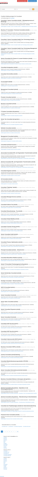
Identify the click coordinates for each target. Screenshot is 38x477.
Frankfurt (5, 437)
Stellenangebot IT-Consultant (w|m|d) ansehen (9, 85)
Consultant (5, 450)
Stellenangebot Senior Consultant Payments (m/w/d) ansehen (12, 313)
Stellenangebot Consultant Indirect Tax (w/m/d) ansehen (11, 207)
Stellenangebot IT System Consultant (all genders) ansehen (11, 115)
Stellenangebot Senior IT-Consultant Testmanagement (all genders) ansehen (14, 269)
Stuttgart (5, 443)
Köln (4, 442)
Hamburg (5, 439)
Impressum (2, 476)
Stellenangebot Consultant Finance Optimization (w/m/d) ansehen (13, 246)
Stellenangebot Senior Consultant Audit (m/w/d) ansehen (11, 238)
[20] (17, 431)
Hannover (5, 448)
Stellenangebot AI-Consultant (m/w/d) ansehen (9, 183)
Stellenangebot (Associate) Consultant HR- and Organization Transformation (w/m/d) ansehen (18, 158)
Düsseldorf (5, 444)
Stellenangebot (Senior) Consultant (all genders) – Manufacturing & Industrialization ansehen (17, 402)
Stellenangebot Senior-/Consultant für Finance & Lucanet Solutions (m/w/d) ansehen (16, 63)
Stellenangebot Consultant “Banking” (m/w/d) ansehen (10, 193)
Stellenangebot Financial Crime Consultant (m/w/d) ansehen (12, 418)
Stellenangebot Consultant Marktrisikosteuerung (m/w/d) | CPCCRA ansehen (15, 366)
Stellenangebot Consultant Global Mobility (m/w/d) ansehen (11, 223)
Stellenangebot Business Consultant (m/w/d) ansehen (10, 107)
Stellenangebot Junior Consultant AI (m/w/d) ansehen (10, 298)
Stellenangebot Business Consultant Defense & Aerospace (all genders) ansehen (15, 384)
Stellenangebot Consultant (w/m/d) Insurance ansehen (11, 149)
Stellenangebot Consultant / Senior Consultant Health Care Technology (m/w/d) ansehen (17, 44)
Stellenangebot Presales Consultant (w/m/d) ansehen (10, 100)
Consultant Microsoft (26, 426)
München (5, 438)
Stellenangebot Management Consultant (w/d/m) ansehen (11, 141)
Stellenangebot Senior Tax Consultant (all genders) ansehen (12, 124)
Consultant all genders (18, 426)
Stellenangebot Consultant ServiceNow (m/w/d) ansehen (11, 78)
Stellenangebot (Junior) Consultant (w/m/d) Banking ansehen (12, 357)
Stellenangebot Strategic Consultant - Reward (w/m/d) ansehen (12, 283)
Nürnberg (5, 469)
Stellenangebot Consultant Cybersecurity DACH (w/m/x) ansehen (12, 343)
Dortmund (5, 445)
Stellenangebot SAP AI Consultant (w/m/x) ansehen (10, 291)
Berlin (5, 441)
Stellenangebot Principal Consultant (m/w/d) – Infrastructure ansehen (13, 254)
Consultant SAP (5, 426)
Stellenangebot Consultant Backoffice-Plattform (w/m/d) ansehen (12, 260)
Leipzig (5, 446)
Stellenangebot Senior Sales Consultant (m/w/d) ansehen (11, 305)
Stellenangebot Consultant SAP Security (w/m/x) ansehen (11, 327)
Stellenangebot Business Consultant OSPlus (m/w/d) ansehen (12, 351)
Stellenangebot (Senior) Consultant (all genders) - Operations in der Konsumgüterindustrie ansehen (19, 393)
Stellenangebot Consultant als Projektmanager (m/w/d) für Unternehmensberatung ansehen (17, 411)
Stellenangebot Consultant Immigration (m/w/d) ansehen (11, 70)
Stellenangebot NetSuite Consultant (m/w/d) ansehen (10, 132)
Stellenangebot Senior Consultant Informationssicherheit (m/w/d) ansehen (14, 375)
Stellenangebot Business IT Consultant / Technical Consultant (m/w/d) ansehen (15, 35)
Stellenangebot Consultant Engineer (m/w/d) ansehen (10, 175)
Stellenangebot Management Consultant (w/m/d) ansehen (11, 93)
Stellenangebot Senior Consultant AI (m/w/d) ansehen (10, 320)
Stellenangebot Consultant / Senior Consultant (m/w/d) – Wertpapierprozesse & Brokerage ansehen (19, 26)
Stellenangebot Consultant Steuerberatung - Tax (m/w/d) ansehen (13, 215)
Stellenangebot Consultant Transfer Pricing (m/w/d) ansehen (12, 230)
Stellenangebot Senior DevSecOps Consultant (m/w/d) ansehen (12, 277)
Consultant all (10, 426)
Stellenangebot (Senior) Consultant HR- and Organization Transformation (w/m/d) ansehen (17, 167)
